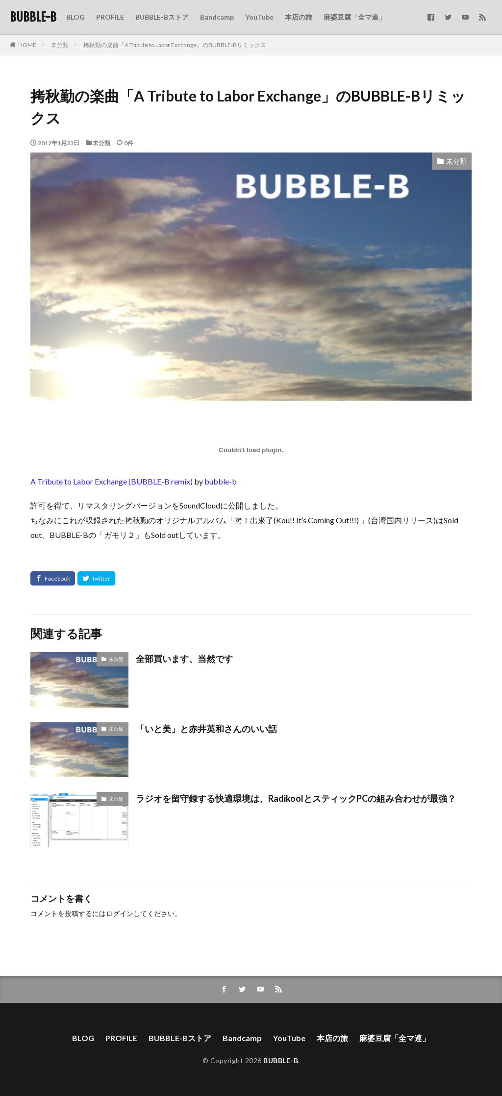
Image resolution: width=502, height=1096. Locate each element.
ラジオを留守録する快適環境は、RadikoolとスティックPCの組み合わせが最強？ (296, 798)
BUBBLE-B (33, 17)
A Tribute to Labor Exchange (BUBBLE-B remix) (111, 481)
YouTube (259, 17)
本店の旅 (298, 17)
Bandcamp (217, 17)
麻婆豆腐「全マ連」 (354, 17)
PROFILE (110, 17)
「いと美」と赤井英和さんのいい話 (206, 728)
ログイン (119, 913)
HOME (27, 45)
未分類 (60, 45)
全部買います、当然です (184, 658)
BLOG (75, 17)
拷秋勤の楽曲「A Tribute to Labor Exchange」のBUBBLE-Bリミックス (174, 45)
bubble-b (220, 481)
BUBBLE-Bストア (162, 17)
